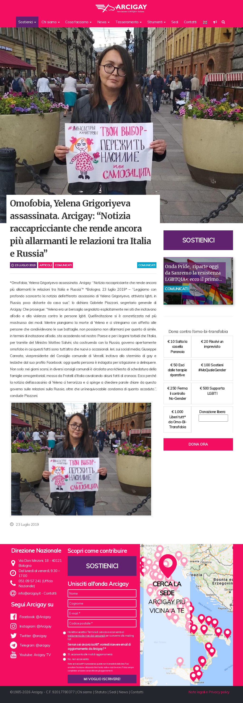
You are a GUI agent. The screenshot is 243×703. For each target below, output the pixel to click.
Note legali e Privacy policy (208, 692)
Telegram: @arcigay (34, 645)
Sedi (174, 22)
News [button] (103, 22)
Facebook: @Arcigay (35, 617)
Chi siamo (84, 692)
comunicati (146, 265)
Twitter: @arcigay (33, 635)
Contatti (190, 22)
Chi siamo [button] (51, 22)
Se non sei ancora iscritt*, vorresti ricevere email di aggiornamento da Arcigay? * (99, 646)
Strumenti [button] (156, 22)
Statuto (101, 692)
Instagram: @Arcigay (35, 626)
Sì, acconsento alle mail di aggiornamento (90, 654)
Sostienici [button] (27, 22)
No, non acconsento (78, 659)
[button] (215, 22)
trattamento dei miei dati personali (86, 635)
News (123, 692)
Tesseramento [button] (128, 22)
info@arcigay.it (30, 593)
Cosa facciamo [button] (78, 22)
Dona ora (198, 444)
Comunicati (63, 265)
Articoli (45, 265)
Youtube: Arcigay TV (35, 654)
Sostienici (198, 240)
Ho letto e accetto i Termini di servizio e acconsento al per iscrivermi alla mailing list (101, 635)
